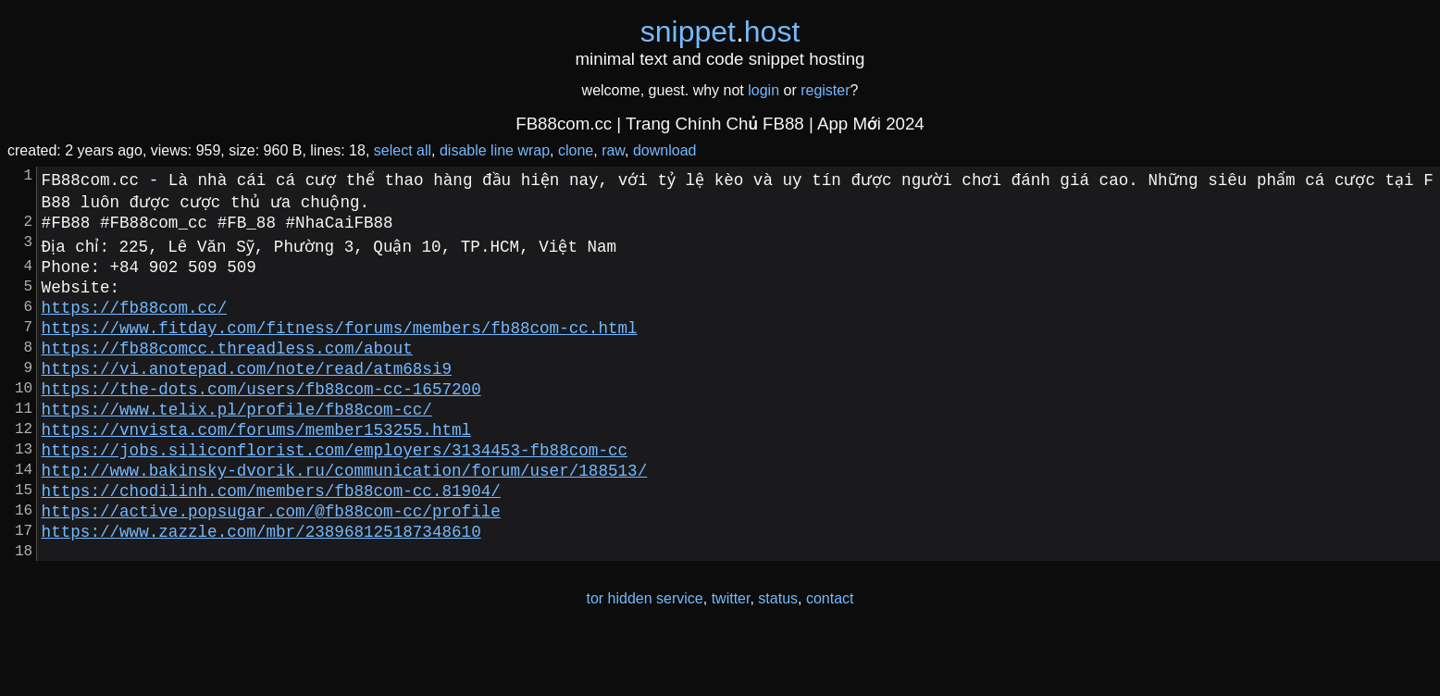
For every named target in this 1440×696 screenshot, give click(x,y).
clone (575, 150)
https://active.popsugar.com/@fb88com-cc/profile (271, 562)
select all (402, 150)
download (665, 150)
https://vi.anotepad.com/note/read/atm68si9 (247, 393)
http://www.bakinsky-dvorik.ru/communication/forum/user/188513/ (345, 514)
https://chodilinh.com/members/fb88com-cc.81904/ (271, 538)
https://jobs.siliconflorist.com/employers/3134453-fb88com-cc (334, 489)
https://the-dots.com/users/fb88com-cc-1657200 (261, 417)
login (763, 90)
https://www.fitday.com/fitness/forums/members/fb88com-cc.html (340, 345)
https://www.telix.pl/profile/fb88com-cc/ (237, 441)
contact (830, 657)
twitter (731, 657)
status (778, 657)
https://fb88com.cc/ (135, 321)
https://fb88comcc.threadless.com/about (227, 369)
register (825, 90)
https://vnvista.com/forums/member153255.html (256, 465)
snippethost (720, 31)
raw (613, 150)
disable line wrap (495, 150)
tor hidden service (644, 657)
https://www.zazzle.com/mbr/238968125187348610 (261, 586)
